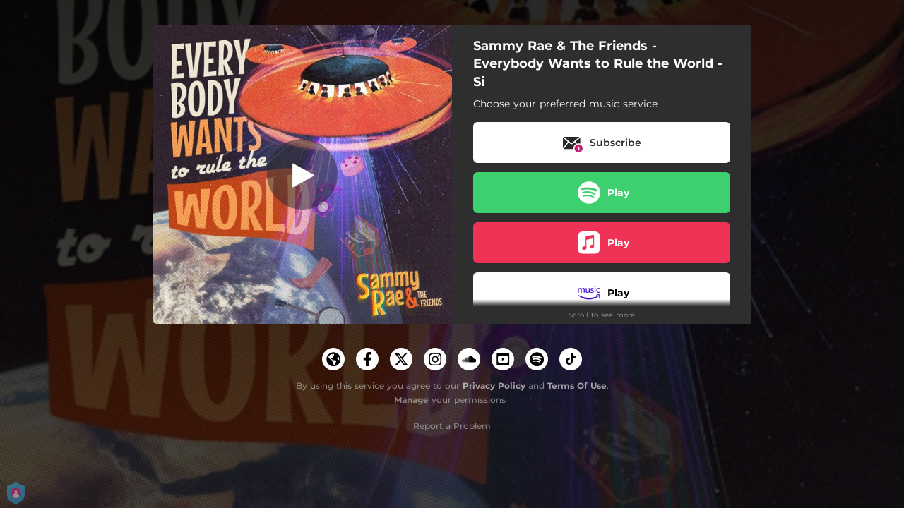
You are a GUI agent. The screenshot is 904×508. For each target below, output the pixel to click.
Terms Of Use (577, 385)
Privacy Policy (494, 385)
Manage (411, 399)
